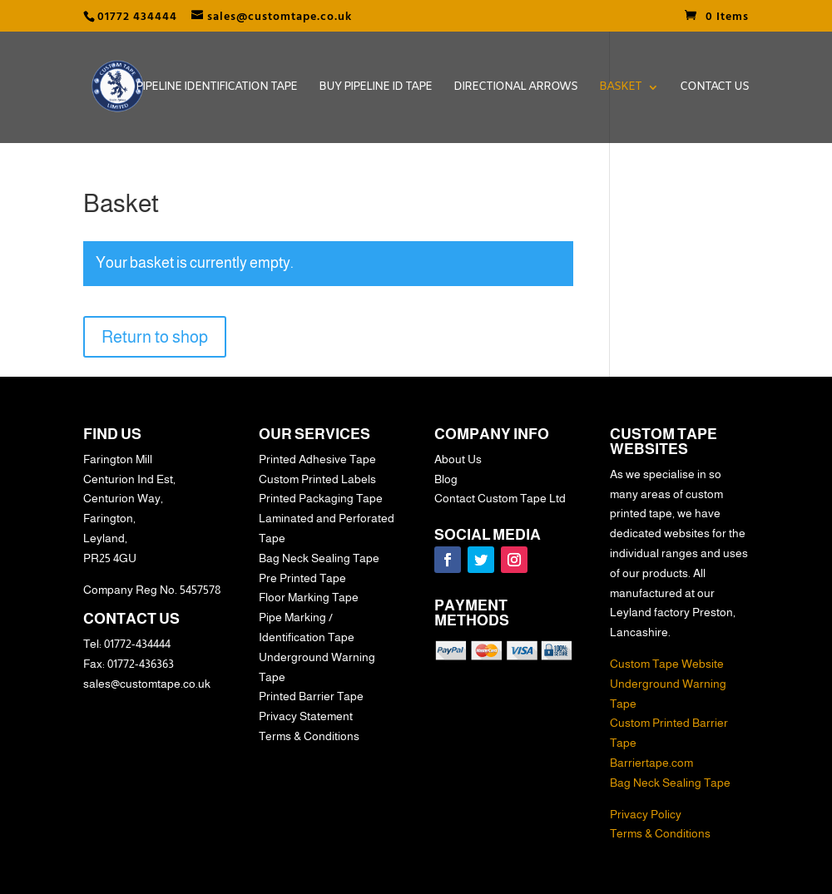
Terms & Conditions (660, 833)
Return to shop (155, 337)
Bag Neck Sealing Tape (670, 782)
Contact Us (714, 88)
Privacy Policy (645, 814)
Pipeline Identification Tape (216, 88)
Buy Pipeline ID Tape (375, 88)
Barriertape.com (651, 762)
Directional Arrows (515, 88)
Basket (620, 88)
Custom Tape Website (667, 663)
